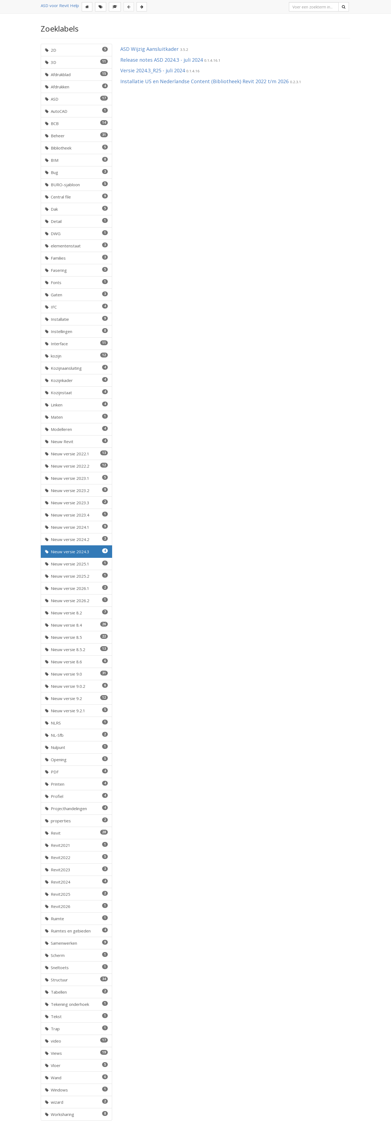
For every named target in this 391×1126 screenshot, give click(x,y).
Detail (76, 221)
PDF (76, 771)
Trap (76, 1028)
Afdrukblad (76, 74)
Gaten (76, 294)
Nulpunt (76, 747)
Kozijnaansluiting (76, 368)
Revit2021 (76, 845)
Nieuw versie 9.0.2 (76, 686)
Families (76, 258)
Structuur (76, 979)
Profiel (76, 796)
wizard (76, 1102)
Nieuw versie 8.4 (76, 625)
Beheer (76, 135)
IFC (76, 307)
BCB (76, 123)
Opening (76, 759)
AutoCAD (76, 111)
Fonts (76, 282)
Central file (76, 197)
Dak (76, 209)
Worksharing (76, 1114)
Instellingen (76, 331)
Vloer (76, 1065)
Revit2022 (76, 857)
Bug (76, 172)
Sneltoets (76, 967)
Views (76, 1053)
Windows (76, 1090)
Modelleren (76, 429)
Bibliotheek (76, 148)
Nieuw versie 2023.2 (76, 490)
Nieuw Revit (76, 441)
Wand (76, 1077)
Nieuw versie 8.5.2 (76, 649)
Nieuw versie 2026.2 (76, 600)
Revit (76, 833)
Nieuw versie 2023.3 (76, 502)
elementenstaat (76, 245)
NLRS (76, 723)
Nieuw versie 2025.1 (76, 564)
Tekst (76, 1016)
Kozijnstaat (76, 392)
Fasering (76, 270)
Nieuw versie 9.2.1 (76, 710)
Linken (76, 405)
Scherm (76, 955)
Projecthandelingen (76, 808)
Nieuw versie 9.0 (76, 674)
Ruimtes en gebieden (76, 931)
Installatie (76, 319)
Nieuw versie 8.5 (76, 637)
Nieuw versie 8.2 (76, 612)
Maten (76, 417)
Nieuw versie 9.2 (76, 698)
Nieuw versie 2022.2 (76, 466)
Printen (76, 784)
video (76, 1041)
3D (76, 62)
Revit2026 (76, 906)
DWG (76, 233)
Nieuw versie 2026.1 (76, 588)
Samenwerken (76, 943)
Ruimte (76, 918)
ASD (76, 99)
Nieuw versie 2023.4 (76, 515)
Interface (76, 343)
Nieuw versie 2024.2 (76, 539)
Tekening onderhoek (76, 1004)
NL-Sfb (76, 735)
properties (76, 820)
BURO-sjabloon (76, 184)
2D (76, 50)
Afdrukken (76, 86)
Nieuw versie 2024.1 (76, 527)
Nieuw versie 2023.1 (76, 478)
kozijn (76, 356)
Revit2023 (76, 869)
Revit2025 (76, 894)
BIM (76, 160)
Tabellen (76, 992)
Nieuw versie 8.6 (76, 661)
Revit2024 (76, 882)
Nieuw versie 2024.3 (76, 551)
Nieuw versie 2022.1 (76, 453)
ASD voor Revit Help (60, 5)
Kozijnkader (76, 380)
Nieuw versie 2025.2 (76, 576)
